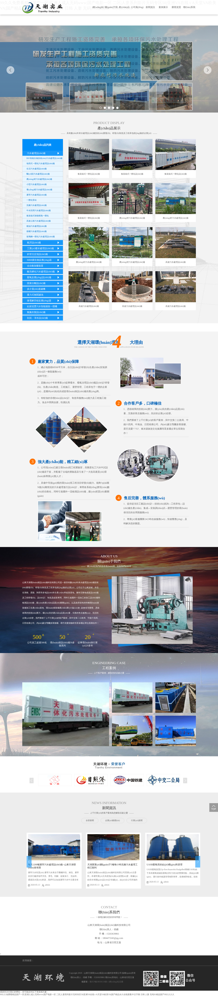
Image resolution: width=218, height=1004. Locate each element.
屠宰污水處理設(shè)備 (36, 195)
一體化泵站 (31, 200)
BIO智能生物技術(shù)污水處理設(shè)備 (44, 158)
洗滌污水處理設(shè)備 (36, 205)
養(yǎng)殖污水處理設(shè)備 (39, 190)
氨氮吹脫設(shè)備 (44, 312)
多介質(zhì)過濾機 (44, 288)
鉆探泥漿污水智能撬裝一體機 (44, 307)
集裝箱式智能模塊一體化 (37, 216)
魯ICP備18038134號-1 (99, 982)
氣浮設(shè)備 (44, 242)
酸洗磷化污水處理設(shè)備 (44, 271)
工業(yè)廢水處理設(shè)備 (44, 248)
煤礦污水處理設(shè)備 (36, 231)
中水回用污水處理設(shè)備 (38, 210)
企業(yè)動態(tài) (112, 820)
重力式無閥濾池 (44, 294)
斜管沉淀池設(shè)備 (44, 254)
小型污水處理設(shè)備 (36, 184)
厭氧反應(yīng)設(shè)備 (44, 277)
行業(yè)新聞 (136, 820)
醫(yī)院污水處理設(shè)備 (38, 174)
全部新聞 (90, 820)
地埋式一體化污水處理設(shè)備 (40, 163)
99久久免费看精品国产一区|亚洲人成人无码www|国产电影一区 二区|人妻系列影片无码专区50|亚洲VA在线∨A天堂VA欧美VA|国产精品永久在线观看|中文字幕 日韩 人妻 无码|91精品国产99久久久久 (87, 994)
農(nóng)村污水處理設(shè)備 (39, 179)
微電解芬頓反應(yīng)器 (44, 300)
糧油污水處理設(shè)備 (36, 226)
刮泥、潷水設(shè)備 (44, 318)
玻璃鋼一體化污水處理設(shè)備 (40, 237)
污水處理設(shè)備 (44, 153)
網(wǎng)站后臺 (116, 982)
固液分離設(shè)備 (44, 283)
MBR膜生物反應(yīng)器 (44, 259)
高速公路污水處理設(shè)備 (38, 221)
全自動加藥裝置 (44, 265)
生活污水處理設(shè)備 (36, 169)
